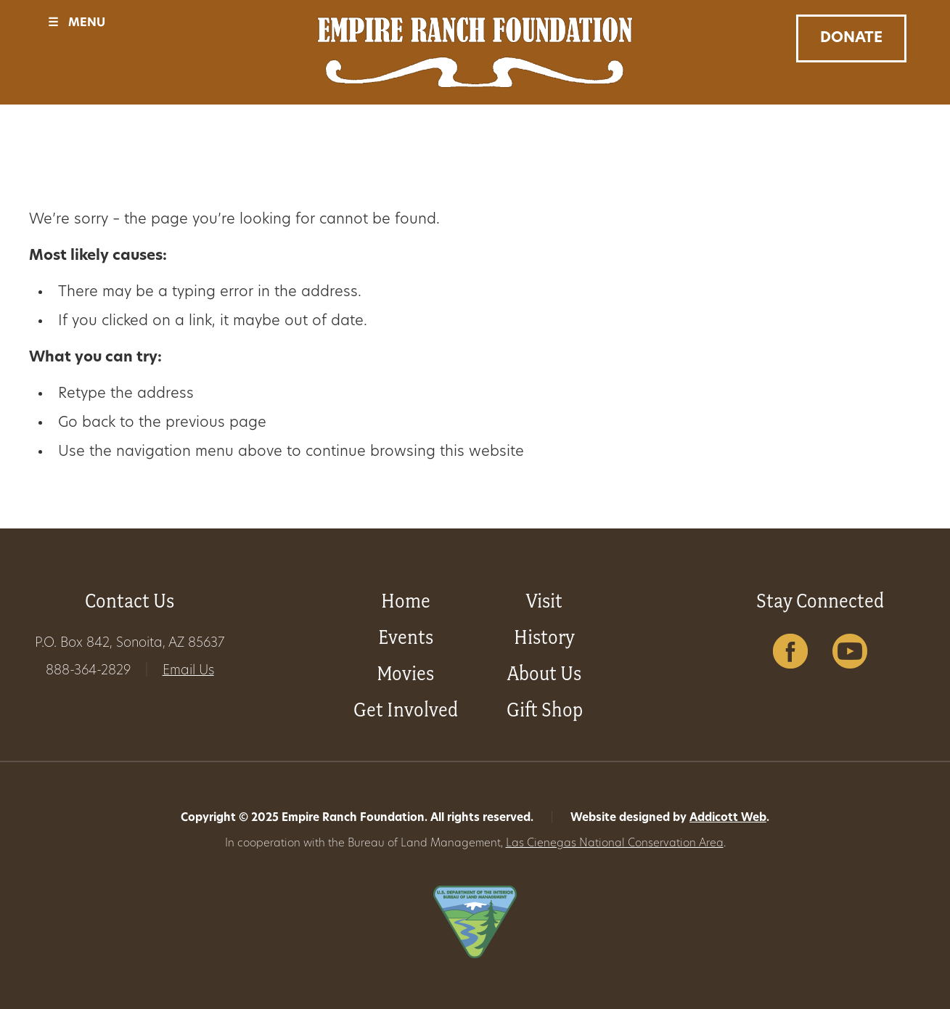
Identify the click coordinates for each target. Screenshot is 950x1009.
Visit (544, 601)
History (544, 637)
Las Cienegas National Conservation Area (615, 843)
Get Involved (405, 710)
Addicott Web (727, 818)
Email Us (188, 671)
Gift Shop (545, 710)
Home (405, 601)
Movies (405, 673)
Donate (851, 38)
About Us (544, 673)
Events (405, 637)
